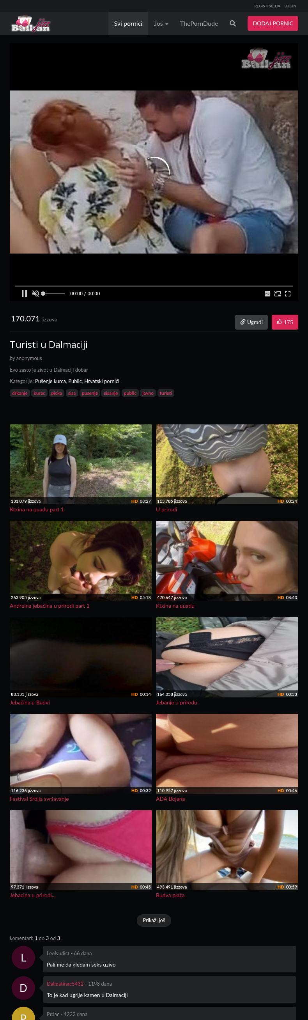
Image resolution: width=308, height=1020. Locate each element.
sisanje (111, 393)
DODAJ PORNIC (273, 23)
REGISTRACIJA (267, 6)
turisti (166, 393)
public (130, 393)
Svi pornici (128, 23)
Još (161, 23)
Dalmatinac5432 (65, 984)
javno (148, 393)
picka (56, 393)
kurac (39, 393)
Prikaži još (154, 920)
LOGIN (290, 6)
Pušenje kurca (50, 381)
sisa (72, 393)
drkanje (20, 393)
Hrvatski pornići (101, 381)
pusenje (90, 393)
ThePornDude (199, 23)
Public (75, 381)
